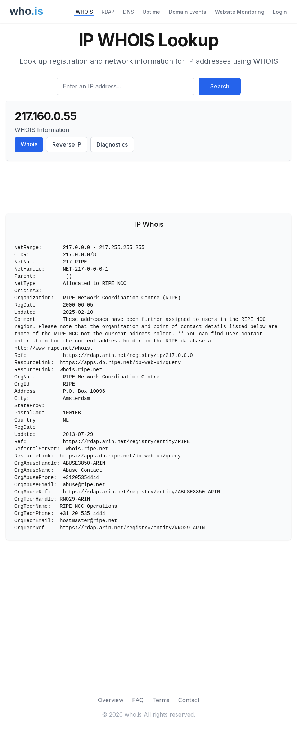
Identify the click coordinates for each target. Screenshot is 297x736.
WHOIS (84, 12)
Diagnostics (112, 144)
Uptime (151, 12)
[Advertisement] (148, 188)
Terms (161, 700)
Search (219, 86)
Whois (29, 144)
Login (280, 12)
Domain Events (187, 12)
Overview (110, 700)
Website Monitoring (239, 12)
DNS (128, 12)
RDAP (108, 12)
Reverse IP (66, 144)
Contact (188, 700)
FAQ (138, 700)
